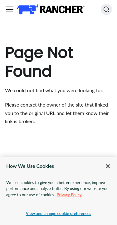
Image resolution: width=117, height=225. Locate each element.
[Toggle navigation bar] (9, 9)
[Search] (106, 9)
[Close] (108, 166)
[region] (58, 191)
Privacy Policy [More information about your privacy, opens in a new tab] (69, 194)
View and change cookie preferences (58, 213)
